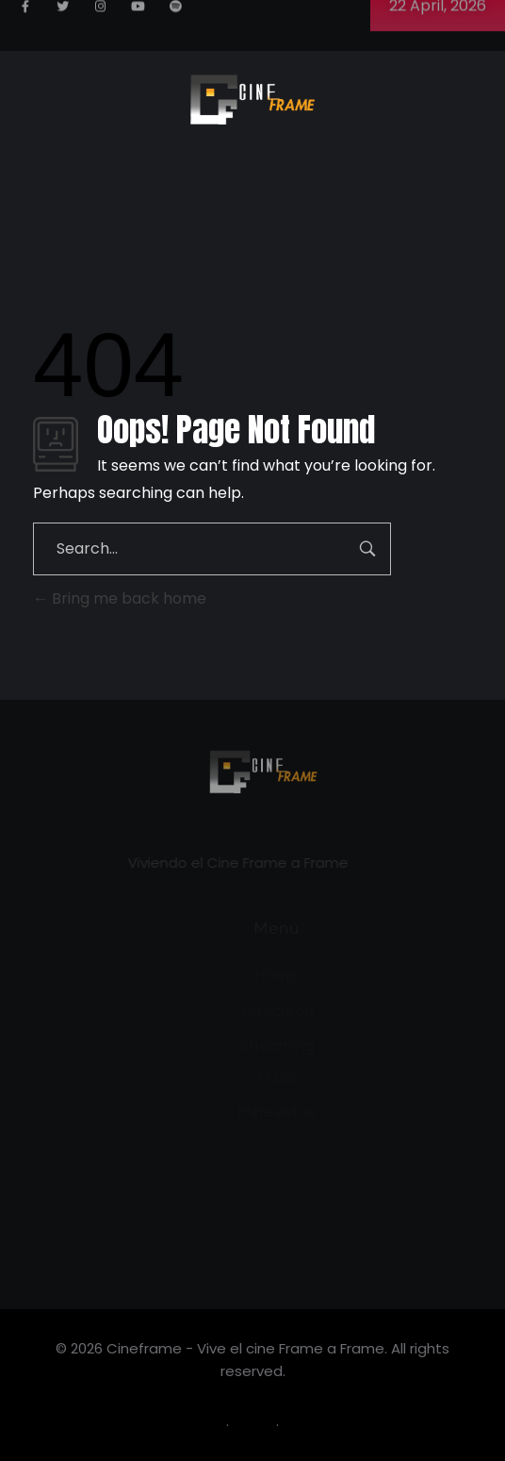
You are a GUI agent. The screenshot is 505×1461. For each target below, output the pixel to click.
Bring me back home (119, 598)
